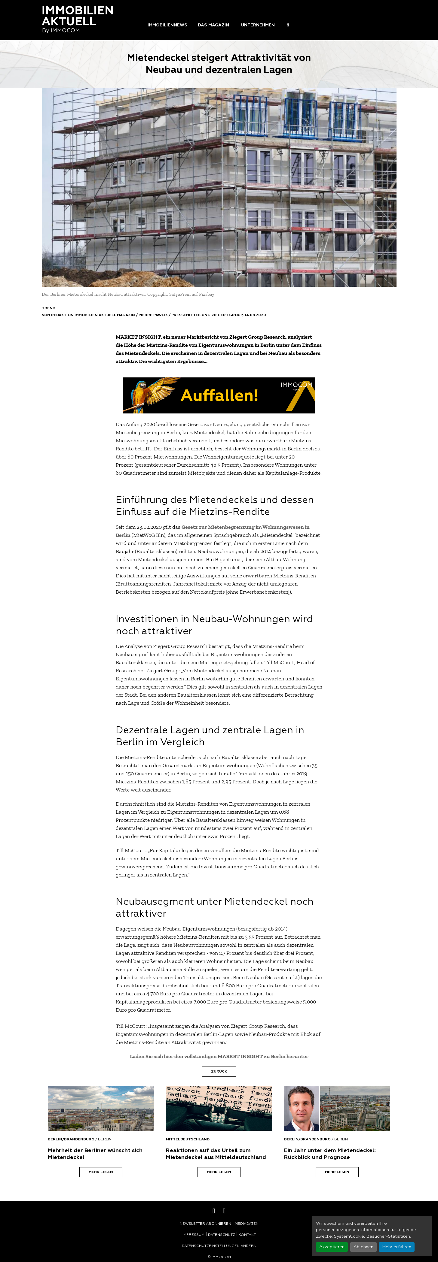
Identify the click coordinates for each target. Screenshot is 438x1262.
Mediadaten (247, 1224)
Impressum (193, 1235)
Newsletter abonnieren (205, 1224)
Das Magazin (213, 25)
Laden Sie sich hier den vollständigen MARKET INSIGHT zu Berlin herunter (219, 1056)
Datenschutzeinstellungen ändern (219, 1246)
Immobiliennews (167, 25)
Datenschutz (221, 1235)
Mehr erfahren (396, 1247)
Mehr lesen (101, 1172)
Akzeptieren (332, 1247)
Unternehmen (258, 25)
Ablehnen (363, 1247)
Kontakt (247, 1235)
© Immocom (219, 1257)
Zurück (219, 1071)
